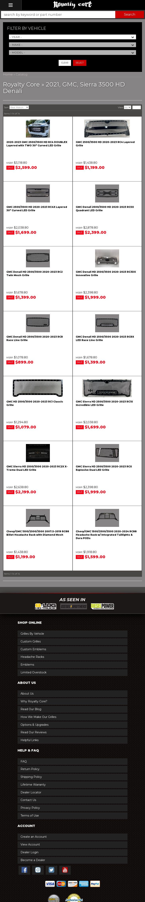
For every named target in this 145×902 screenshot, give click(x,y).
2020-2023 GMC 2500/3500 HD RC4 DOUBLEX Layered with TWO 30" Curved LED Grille (36, 144)
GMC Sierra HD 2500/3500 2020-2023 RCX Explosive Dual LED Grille (104, 468)
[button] (72, 14)
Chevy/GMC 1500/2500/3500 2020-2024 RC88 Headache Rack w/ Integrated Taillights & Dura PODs (106, 535)
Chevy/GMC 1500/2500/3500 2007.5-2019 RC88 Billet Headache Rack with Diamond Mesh (37, 533)
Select (80, 62)
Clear (64, 62)
